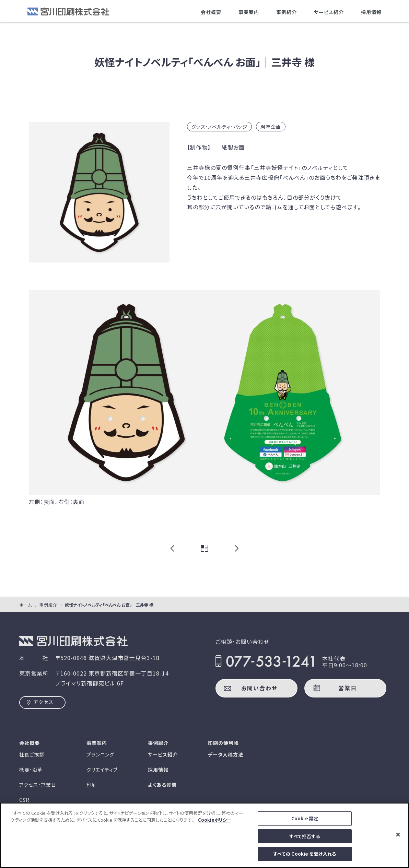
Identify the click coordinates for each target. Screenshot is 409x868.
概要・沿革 (31, 769)
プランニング (100, 754)
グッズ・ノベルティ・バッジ (219, 126)
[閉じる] (398, 835)
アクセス (44, 702)
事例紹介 (286, 12)
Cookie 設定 (304, 820)
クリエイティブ (102, 769)
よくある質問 (162, 784)
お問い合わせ (259, 688)
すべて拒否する (304, 837)
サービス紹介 (329, 12)
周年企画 (270, 126)
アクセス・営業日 (37, 784)
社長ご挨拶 (31, 754)
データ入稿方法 (225, 754)
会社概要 (211, 12)
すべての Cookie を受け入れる (304, 855)
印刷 (91, 784)
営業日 (347, 688)
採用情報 (371, 12)
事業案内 (248, 12)
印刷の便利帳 (223, 742)
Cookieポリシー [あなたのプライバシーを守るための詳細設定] (214, 821)
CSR (24, 799)
